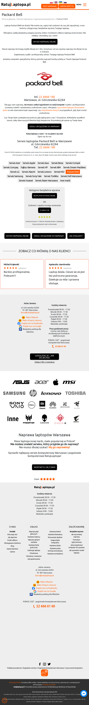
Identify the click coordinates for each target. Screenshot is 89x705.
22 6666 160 (47, 96)
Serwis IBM (55, 167)
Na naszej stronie (15, 682)
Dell (72, 694)
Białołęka (18, 699)
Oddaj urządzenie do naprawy (44, 126)
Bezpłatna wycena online (44, 196)
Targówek (65, 699)
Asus (14, 694)
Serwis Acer (14, 163)
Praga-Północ (46, 699)
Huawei (26, 696)
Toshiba (62, 694)
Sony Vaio (67, 694)
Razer (29, 696)
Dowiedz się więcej (49, 684)
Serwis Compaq (10, 167)
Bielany (23, 699)
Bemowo (13, 699)
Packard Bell (73, 171)
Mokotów (28, 699)
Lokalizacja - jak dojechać (44, 356)
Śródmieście (60, 699)
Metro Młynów (32, 317)
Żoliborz (61, 701)
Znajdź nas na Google (32, 326)
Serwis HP (43, 167)
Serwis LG (14, 171)
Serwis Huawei (26, 180)
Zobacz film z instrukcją (44, 362)
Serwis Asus (43, 163)
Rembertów (53, 699)
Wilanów (28, 701)
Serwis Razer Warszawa (46, 180)
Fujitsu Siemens (36, 694)
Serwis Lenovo (44, 171)
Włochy (53, 701)
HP (47, 694)
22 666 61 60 (44, 210)
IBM (30, 694)
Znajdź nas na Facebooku (32, 323)
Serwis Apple (29, 163)
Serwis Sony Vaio (34, 176)
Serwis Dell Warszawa (71, 176)
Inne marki (65, 180)
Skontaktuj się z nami (44, 467)
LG (74, 694)
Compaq (78, 694)
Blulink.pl (62, 687)
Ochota (32, 699)
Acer (17, 694)
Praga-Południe (39, 699)
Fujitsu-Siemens (28, 167)
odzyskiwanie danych (50, 110)
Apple (20, 694)
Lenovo (50, 694)
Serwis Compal (73, 163)
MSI (27, 694)
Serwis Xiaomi (28, 171)
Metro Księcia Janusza (31, 320)
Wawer (79, 699)
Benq (24, 694)
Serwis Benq (57, 163)
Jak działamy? (76, 236)
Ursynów (75, 699)
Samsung (43, 694)
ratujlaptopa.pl (18, 687)
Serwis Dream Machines (74, 167)
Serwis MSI (59, 171)
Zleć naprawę (49, 6)
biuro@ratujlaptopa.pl (30, 312)
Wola (57, 701)
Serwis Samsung (15, 176)
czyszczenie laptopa (65, 107)
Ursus (70, 699)
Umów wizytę (67, 6)
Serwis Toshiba (51, 176)
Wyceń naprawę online (44, 42)
